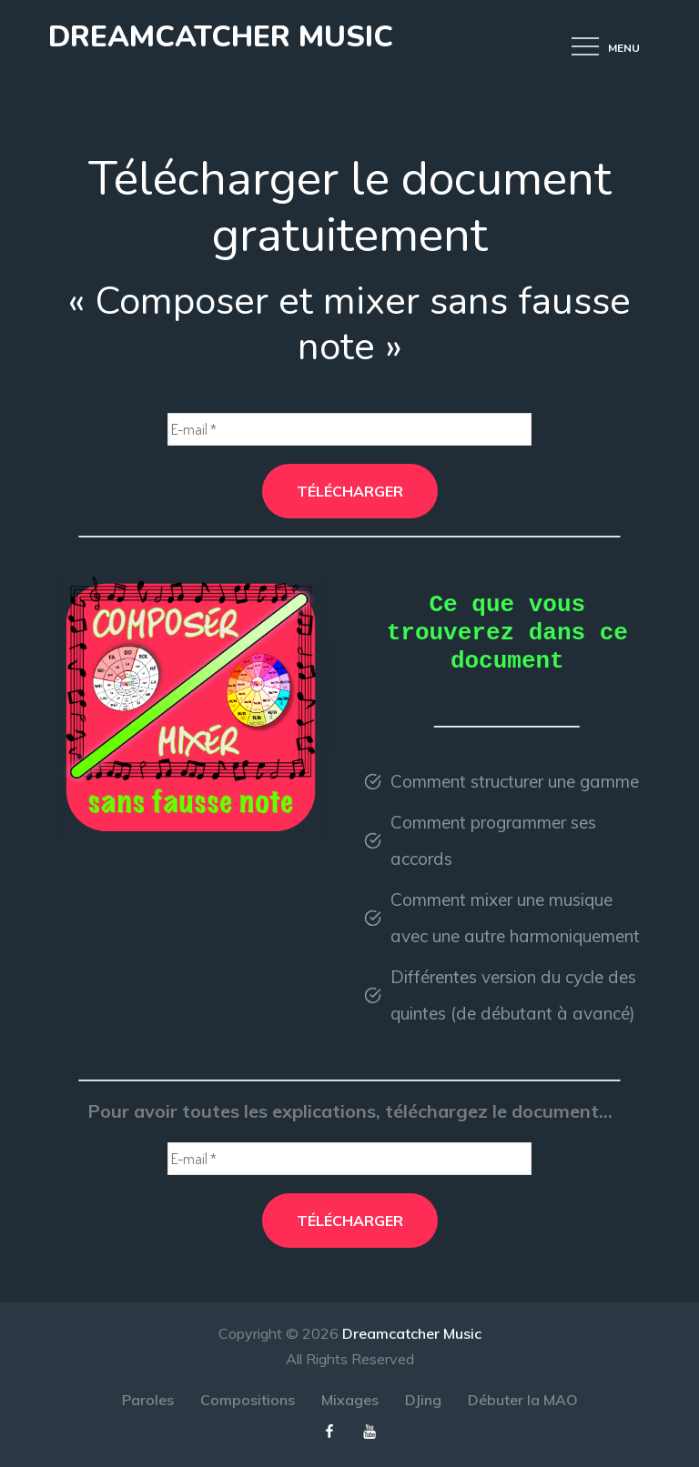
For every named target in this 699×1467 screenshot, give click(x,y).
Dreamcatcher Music (220, 36)
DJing (423, 1400)
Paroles (148, 1400)
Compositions (247, 1400)
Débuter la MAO (523, 1400)
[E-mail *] (349, 429)
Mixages (350, 1400)
